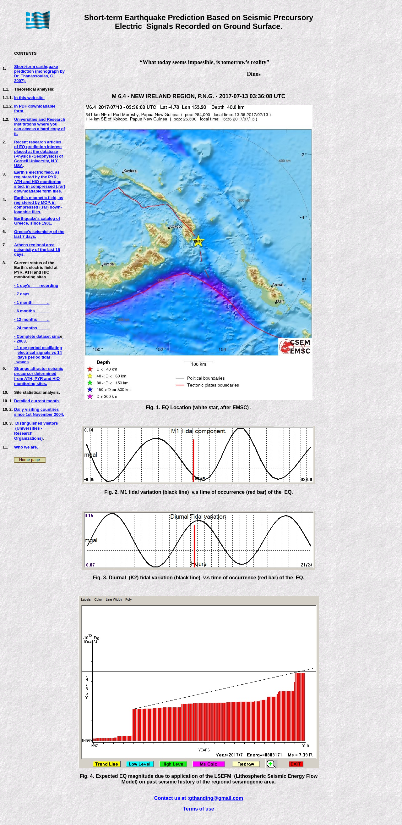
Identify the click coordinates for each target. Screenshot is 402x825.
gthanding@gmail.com (216, 798)
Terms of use (198, 808)
